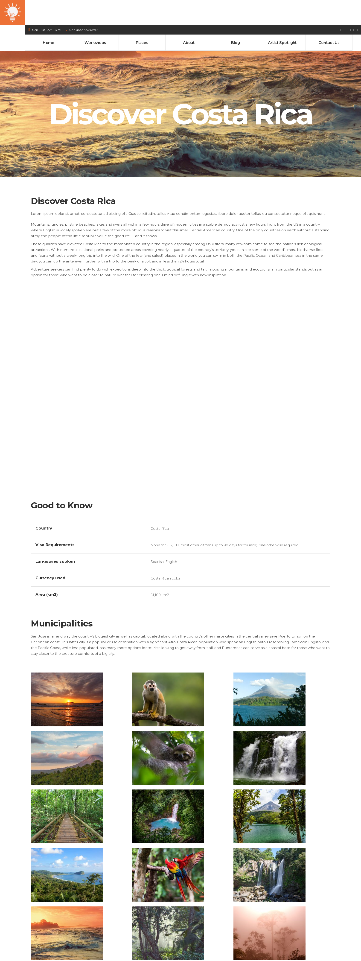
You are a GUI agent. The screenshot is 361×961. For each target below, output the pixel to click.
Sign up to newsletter (84, 4)
